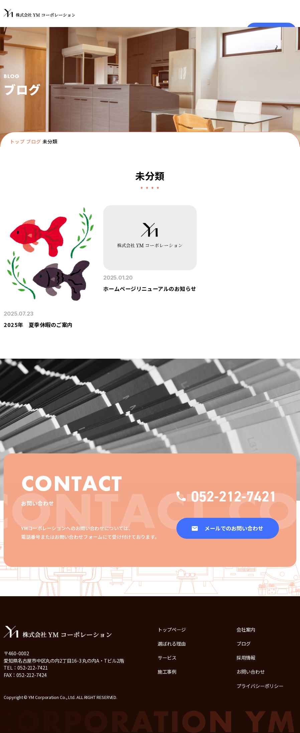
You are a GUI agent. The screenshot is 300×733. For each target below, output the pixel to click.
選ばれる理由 (172, 643)
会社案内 (246, 629)
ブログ (33, 141)
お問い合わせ (251, 671)
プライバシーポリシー (260, 685)
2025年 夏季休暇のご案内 (38, 325)
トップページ (172, 629)
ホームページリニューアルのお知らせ (149, 289)
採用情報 (246, 657)
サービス (167, 657)
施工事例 (167, 671)
